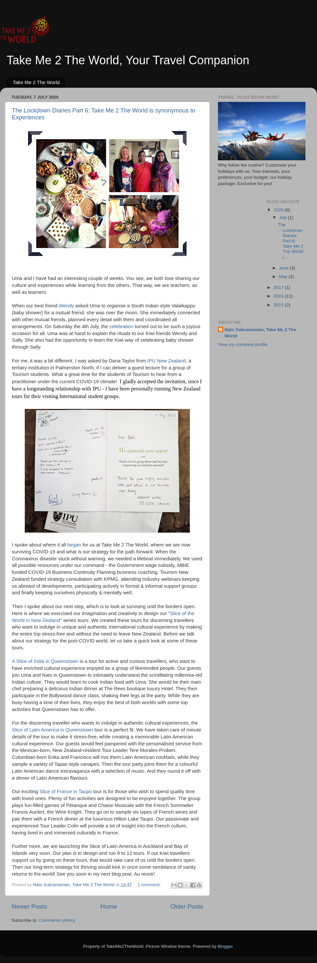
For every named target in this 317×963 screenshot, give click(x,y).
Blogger (225, 946)
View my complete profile (242, 344)
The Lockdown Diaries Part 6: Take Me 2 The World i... (290, 240)
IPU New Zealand (166, 360)
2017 (279, 287)
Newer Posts (29, 906)
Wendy (67, 305)
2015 (279, 304)
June (284, 267)
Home (108, 906)
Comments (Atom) (57, 920)
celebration (122, 326)
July (283, 217)
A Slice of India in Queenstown (45, 661)
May (284, 276)
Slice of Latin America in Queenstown (52, 729)
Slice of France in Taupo (65, 791)
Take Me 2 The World (36, 82)
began (74, 544)
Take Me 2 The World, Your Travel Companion (128, 60)
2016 (279, 296)
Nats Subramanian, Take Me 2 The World (260, 332)
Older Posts (186, 906)
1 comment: (150, 884)
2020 (279, 209)
